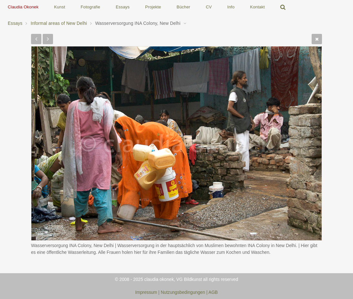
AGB (213, 292)
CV (209, 7)
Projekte (153, 7)
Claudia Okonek (23, 7)
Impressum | (147, 292)
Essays (123, 7)
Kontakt (257, 7)
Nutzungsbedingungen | (185, 292)
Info (230, 7)
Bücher (183, 7)
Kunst (59, 7)
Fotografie (90, 7)
